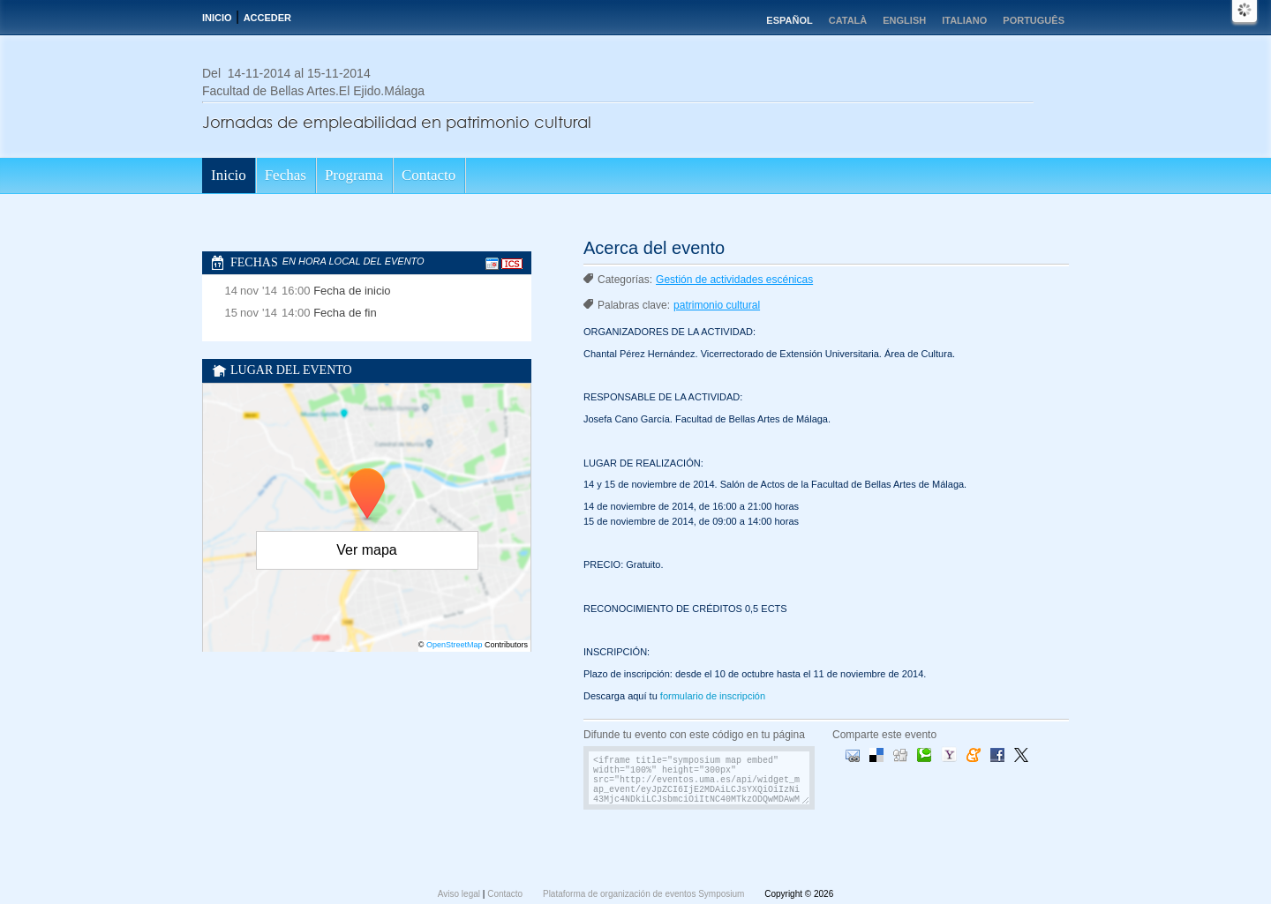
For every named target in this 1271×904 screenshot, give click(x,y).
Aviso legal (460, 894)
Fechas (285, 175)
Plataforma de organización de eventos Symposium (645, 894)
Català (848, 20)
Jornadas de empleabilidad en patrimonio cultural (396, 121)
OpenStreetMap (454, 644)
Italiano (964, 20)
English (904, 20)
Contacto (428, 175)
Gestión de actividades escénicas (734, 279)
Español (789, 20)
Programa (354, 175)
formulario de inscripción (712, 696)
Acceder (267, 17)
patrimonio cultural (716, 305)
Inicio (217, 17)
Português (1033, 20)
